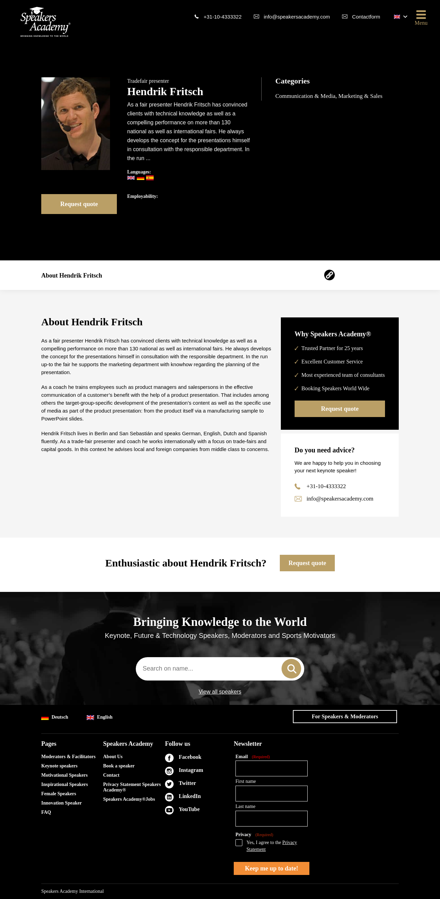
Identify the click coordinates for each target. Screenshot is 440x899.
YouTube (189, 809)
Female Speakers (58, 793)
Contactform (366, 17)
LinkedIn (190, 796)
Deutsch (54, 717)
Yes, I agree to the (271, 846)
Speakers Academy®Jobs (129, 799)
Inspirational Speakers (64, 784)
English (99, 717)
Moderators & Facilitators (68, 756)
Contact (111, 775)
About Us (112, 756)
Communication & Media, (306, 96)
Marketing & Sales (360, 96)
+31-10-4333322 (223, 17)
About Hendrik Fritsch (71, 275)
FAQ (46, 812)
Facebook (190, 757)
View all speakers (220, 692)
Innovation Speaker (61, 803)
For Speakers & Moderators (345, 716)
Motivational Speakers (64, 775)
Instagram (191, 770)
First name (245, 781)
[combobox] (220, 669)
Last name (245, 806)
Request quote (79, 204)
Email (252, 757)
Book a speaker (119, 765)
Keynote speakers (59, 765)
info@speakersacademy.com (297, 17)
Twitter (187, 783)
